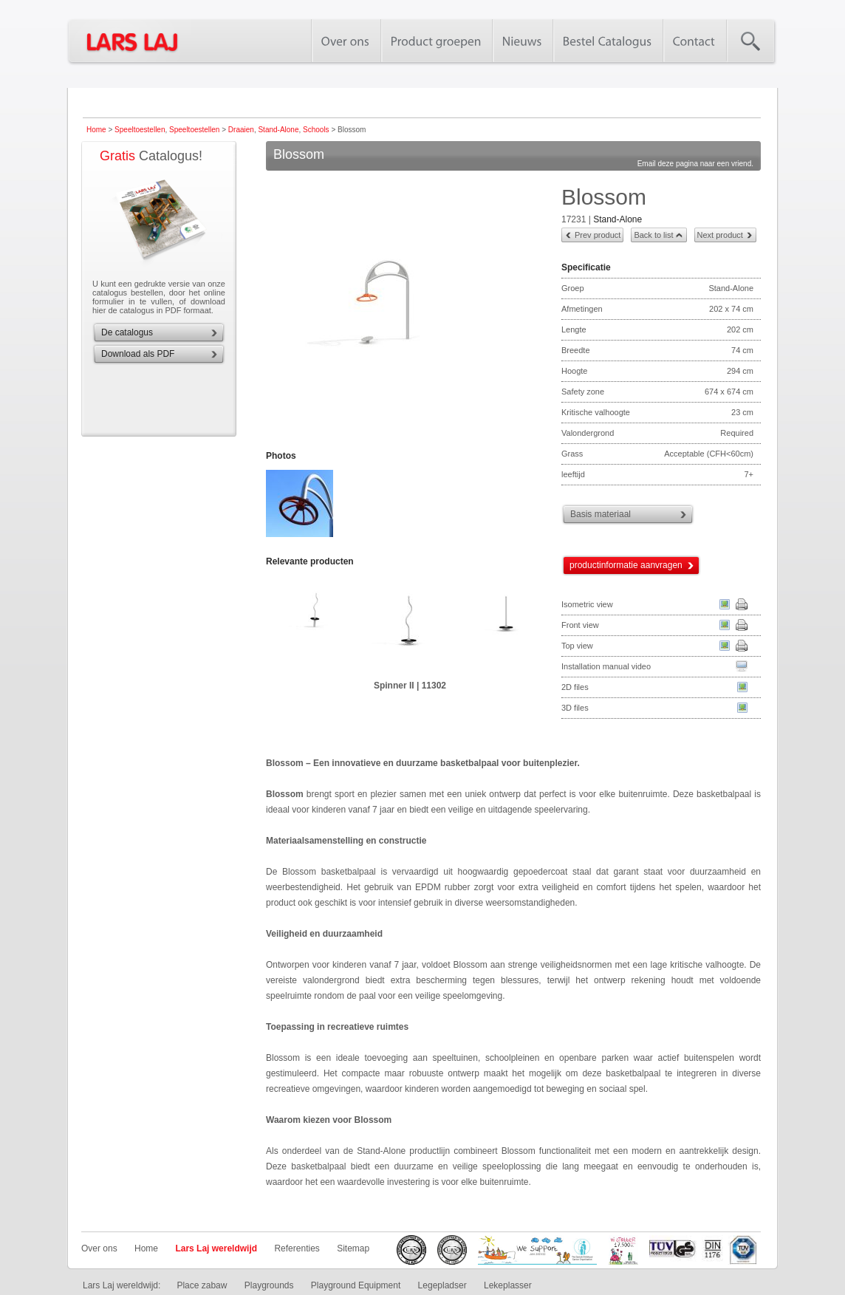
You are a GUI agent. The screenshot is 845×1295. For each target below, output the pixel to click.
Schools (316, 130)
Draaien (241, 130)
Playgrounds (269, 1285)
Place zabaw (202, 1285)
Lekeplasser (508, 1285)
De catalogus (127, 332)
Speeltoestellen (139, 130)
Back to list (653, 234)
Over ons (99, 1248)
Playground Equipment (355, 1285)
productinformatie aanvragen (625, 565)
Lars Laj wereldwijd (216, 1248)
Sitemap (353, 1248)
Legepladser (442, 1285)
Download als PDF (137, 354)
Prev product (597, 234)
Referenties (296, 1248)
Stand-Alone (278, 130)
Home (96, 130)
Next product (720, 234)
